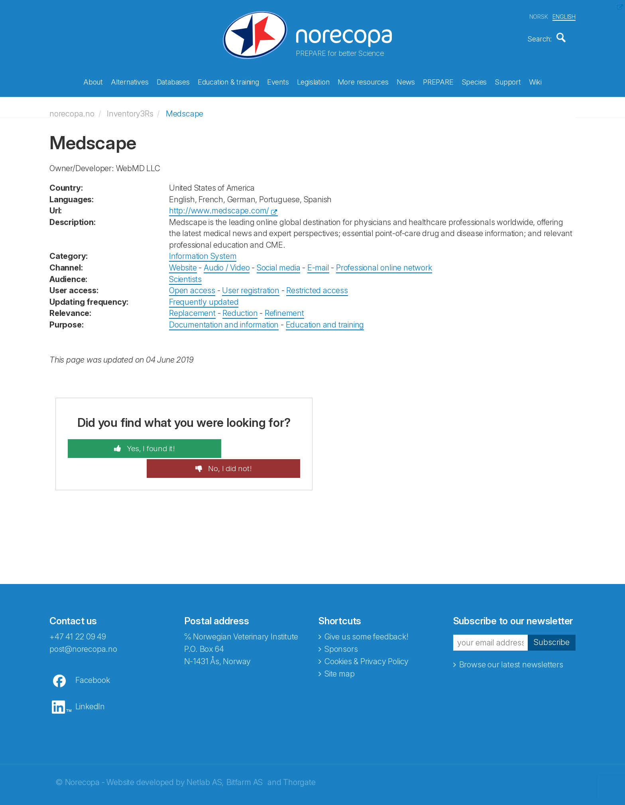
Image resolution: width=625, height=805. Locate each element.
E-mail (318, 263)
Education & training (228, 81)
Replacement (192, 309)
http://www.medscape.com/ (219, 206)
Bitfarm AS (244, 758)
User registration (250, 286)
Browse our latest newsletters (511, 640)
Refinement (284, 309)
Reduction (239, 309)
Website (183, 263)
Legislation (313, 81)
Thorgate (299, 758)
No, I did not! (250, 444)
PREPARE (438, 81)
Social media (279, 263)
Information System (202, 252)
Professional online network (384, 263)
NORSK (538, 15)
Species (474, 81)
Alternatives (130, 81)
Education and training (325, 320)
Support (508, 81)
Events (278, 81)
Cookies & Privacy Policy (366, 637)
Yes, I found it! (129, 444)
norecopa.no (71, 109)
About (93, 81)
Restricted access (317, 286)
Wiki (535, 81)
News (406, 81)
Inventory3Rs (130, 109)
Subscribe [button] (552, 618)
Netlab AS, (205, 758)
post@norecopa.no (83, 625)
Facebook (92, 656)
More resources (363, 81)
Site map (339, 650)
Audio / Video (227, 263)
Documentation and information (224, 320)
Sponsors (341, 625)
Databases (173, 81)
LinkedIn (90, 682)
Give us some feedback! (366, 613)
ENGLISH (564, 15)
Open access (192, 286)
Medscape (184, 109)
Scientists (185, 275)
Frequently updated (203, 297)
